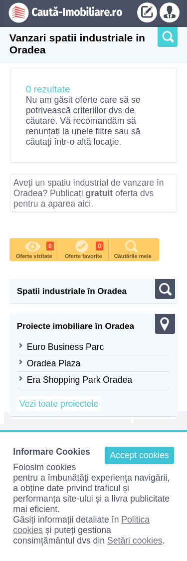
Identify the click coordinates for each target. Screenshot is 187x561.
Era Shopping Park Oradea (79, 380)
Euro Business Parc (65, 347)
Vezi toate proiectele (58, 404)
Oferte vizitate (35, 248)
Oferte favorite (84, 248)
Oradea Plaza (54, 363)
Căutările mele (133, 248)
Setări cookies (135, 541)
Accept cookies (139, 455)
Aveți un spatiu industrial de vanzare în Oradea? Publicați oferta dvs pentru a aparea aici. (88, 193)
